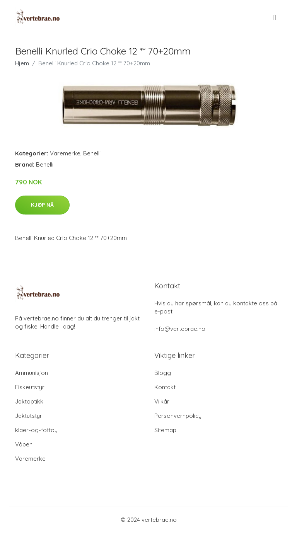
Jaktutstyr (28, 415)
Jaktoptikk (29, 401)
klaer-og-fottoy (36, 430)
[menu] (275, 17)
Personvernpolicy (177, 415)
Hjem (22, 63)
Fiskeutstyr (29, 387)
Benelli (92, 153)
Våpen (23, 444)
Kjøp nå (42, 204)
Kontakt (165, 387)
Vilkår (161, 401)
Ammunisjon (31, 372)
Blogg (162, 372)
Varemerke (65, 153)
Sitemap (165, 430)
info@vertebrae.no (179, 328)
